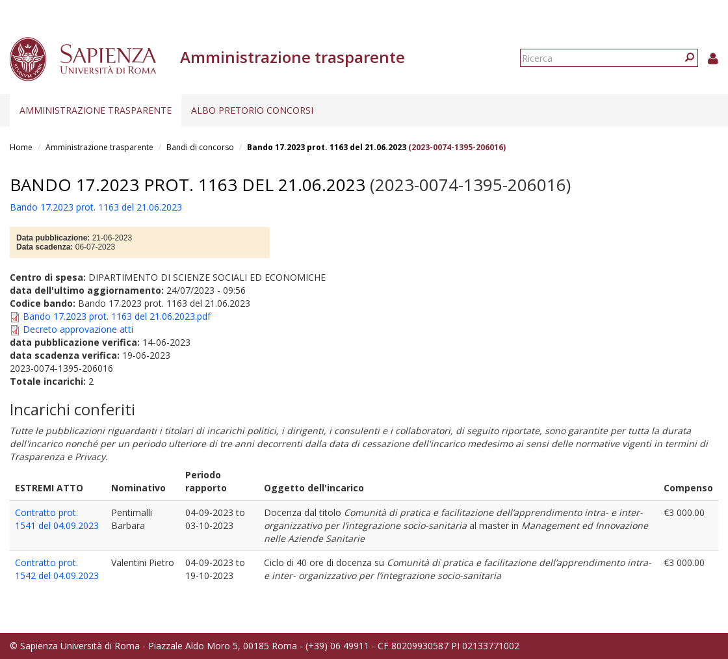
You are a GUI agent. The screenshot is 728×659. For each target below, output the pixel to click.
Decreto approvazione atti (78, 329)
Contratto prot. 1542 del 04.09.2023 (57, 569)
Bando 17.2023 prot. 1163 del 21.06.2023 (326, 147)
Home (21, 147)
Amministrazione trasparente (96, 110)
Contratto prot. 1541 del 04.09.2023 (57, 519)
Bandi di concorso (200, 147)
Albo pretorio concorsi (252, 110)
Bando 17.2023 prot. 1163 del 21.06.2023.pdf (117, 316)
